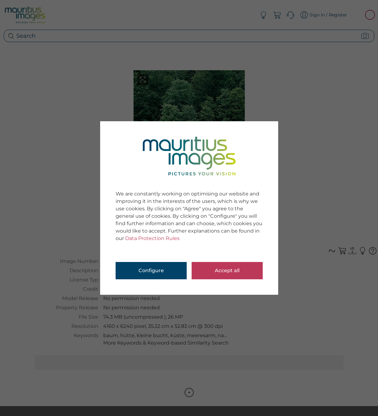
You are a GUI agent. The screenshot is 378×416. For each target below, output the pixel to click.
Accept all (227, 270)
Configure (151, 270)
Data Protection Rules (152, 238)
